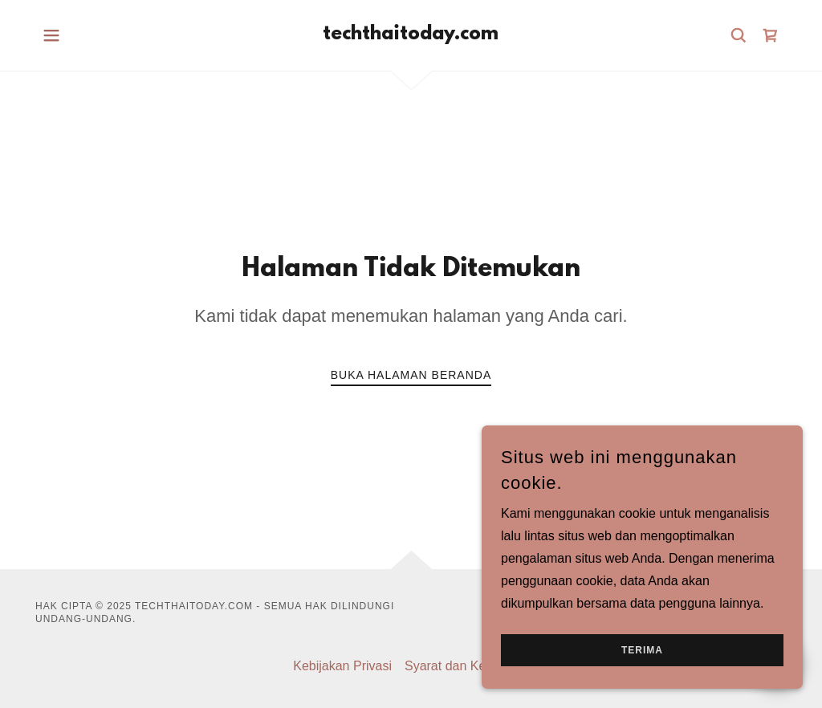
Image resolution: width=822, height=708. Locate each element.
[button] (51, 35)
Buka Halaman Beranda (411, 374)
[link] (410, 35)
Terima (642, 683)
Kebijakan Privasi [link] (342, 666)
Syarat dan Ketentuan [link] (467, 666)
